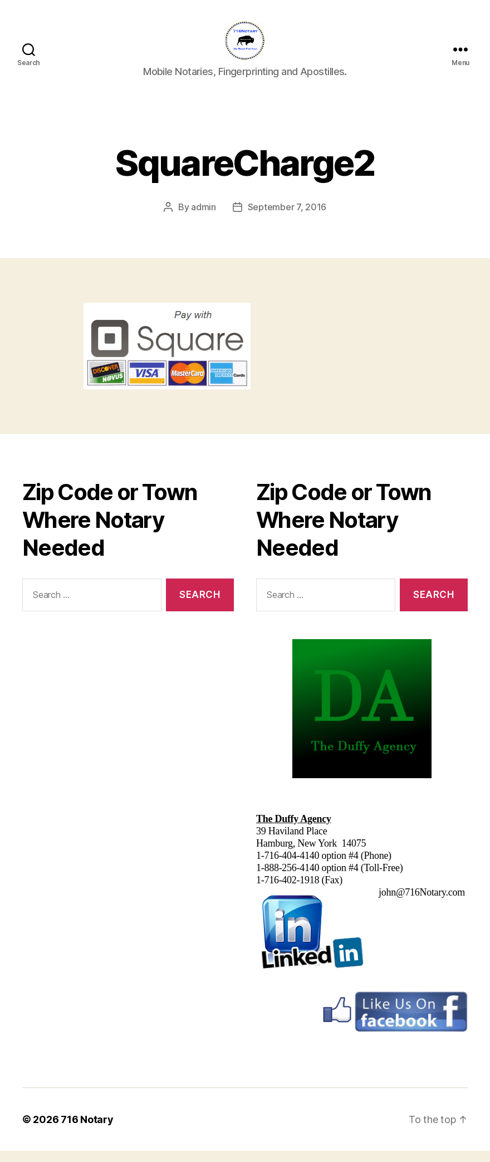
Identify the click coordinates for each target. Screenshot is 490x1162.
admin (203, 218)
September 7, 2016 (287, 218)
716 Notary (87, 1130)
